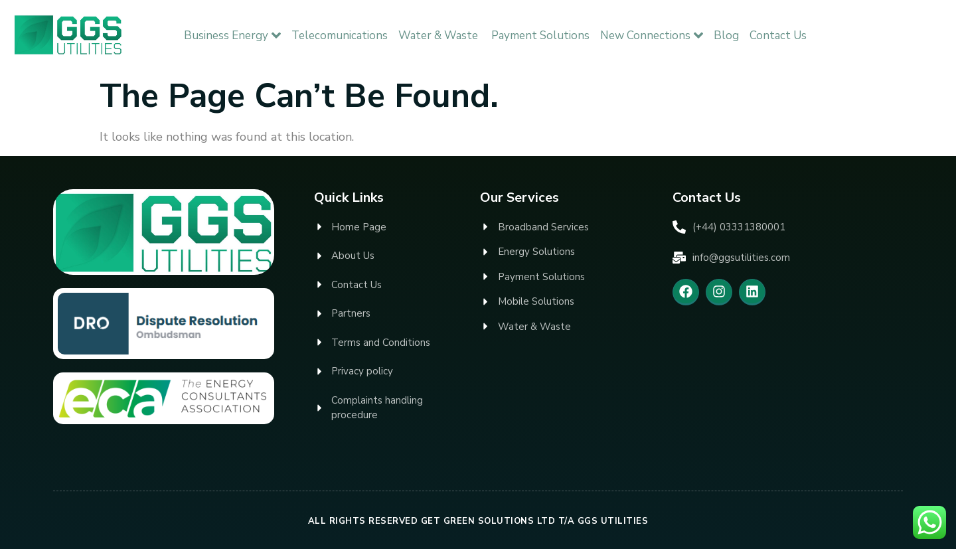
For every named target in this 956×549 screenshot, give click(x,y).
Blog (726, 35)
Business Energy (232, 35)
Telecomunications (339, 35)
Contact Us (778, 35)
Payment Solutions (540, 35)
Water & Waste (439, 35)
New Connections (651, 35)
